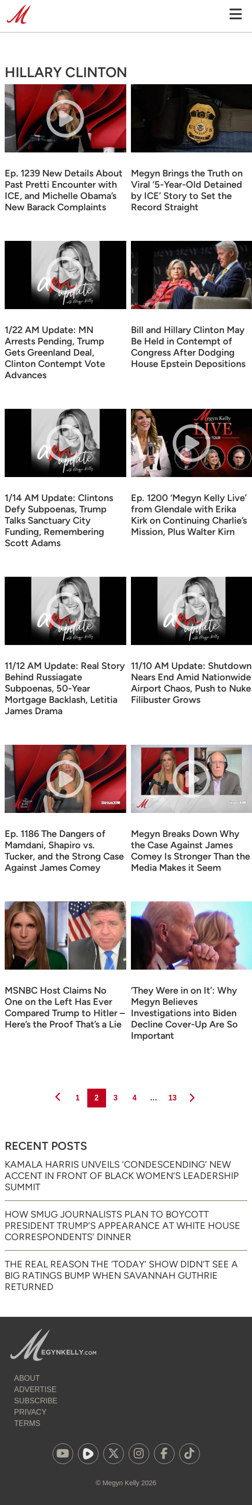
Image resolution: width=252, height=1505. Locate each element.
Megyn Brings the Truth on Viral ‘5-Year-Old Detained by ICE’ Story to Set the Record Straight (187, 190)
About (27, 1378)
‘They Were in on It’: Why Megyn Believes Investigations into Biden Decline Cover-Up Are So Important (184, 1013)
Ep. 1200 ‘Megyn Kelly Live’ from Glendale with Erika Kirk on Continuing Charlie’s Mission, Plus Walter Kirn (189, 514)
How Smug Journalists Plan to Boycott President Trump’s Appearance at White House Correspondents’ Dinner (122, 1225)
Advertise (35, 1390)
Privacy (30, 1412)
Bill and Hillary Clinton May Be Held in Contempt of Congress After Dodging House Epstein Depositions (188, 346)
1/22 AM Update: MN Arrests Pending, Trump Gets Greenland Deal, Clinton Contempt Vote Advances (55, 352)
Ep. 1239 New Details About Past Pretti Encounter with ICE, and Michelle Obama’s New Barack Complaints (63, 190)
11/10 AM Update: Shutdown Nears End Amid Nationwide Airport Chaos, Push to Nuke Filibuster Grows (191, 682)
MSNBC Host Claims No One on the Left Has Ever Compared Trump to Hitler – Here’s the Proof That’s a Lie (65, 1007)
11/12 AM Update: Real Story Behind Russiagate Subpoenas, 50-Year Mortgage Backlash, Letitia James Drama (65, 688)
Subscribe (35, 1401)
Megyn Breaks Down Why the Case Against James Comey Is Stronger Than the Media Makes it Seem (190, 850)
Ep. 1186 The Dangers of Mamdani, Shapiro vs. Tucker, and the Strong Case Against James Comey (64, 850)
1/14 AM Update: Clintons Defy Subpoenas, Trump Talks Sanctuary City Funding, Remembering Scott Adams (59, 520)
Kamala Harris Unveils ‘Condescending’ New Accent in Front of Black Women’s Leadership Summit (122, 1176)
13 (172, 1095)
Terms (27, 1423)
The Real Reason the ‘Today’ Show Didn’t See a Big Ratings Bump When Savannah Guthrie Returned (121, 1275)
